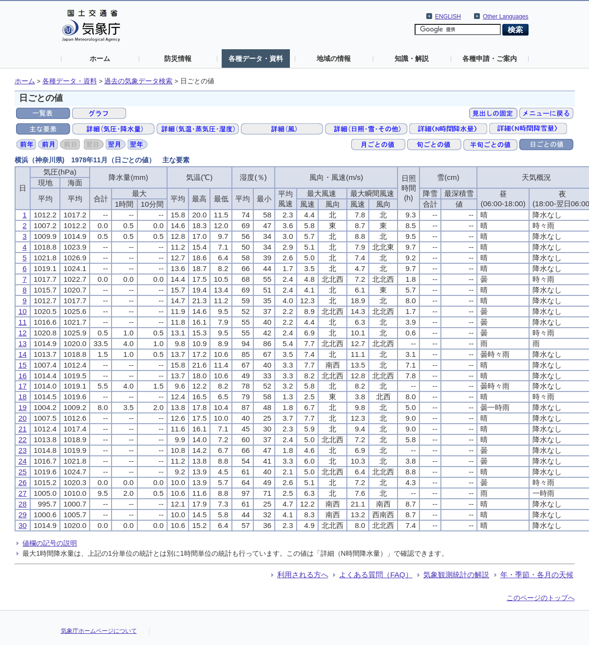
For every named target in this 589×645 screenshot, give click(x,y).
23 (23, 450)
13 (23, 343)
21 (23, 429)
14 (23, 354)
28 (23, 504)
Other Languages (505, 16)
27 (23, 493)
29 (23, 514)
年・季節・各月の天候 (536, 574)
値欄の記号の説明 (49, 543)
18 (23, 396)
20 (23, 418)
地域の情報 (334, 58)
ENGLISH (448, 16)
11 (23, 322)
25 (23, 472)
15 (23, 365)
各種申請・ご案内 (489, 58)
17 (23, 386)
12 (23, 333)
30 (23, 525)
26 (23, 482)
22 (23, 439)
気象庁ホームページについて (99, 630)
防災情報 (177, 58)
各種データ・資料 (255, 58)
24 (23, 461)
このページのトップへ (541, 598)
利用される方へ (302, 574)
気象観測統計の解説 (456, 574)
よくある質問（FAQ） (376, 574)
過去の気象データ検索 (138, 81)
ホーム (100, 58)
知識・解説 (412, 58)
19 (23, 407)
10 (23, 311)
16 (23, 375)
